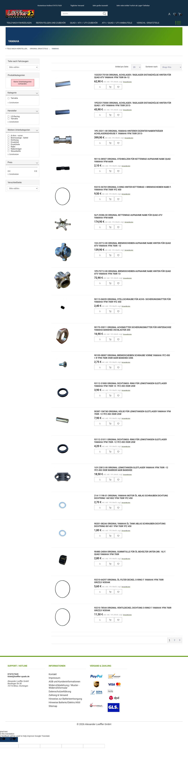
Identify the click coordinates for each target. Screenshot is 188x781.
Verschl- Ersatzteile (148, 23)
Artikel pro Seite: (122, 67)
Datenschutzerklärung (58, 690)
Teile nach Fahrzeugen (19, 23)
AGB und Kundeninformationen (62, 681)
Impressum (53, 677)
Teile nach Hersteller (17, 49)
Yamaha (55, 49)
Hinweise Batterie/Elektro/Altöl (62, 700)
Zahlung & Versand (57, 693)
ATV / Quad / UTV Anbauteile (117, 23)
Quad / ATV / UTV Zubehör (84, 23)
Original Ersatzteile (39, 49)
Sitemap (52, 703)
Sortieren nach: (152, 67)
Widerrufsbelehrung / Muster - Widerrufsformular (62, 685)
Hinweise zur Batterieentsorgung (63, 697)
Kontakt (52, 674)
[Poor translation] (12, 739)
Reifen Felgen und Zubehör (51, 23)
